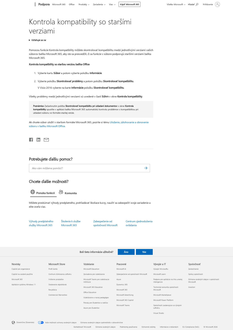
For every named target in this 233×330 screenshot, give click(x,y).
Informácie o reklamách (169, 327)
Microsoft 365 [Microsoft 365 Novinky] (17, 279)
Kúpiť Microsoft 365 (129, 4)
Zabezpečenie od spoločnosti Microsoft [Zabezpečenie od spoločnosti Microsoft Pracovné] (131, 274)
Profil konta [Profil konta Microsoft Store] (53, 269)
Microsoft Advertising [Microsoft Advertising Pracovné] (124, 295)
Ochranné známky (148, 327)
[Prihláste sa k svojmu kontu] (211, 4)
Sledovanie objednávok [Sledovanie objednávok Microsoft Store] (58, 284)
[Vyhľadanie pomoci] (193, 4)
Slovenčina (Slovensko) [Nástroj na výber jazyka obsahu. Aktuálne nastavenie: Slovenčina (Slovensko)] (25, 322)
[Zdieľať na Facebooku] (31, 139)
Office (71, 4)
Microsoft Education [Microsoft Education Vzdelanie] (91, 269)
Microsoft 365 (58, 4)
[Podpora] (43, 4)
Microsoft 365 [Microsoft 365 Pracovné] (121, 289)
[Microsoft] (23, 4)
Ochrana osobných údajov (105, 327)
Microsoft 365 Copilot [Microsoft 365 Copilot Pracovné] (124, 300)
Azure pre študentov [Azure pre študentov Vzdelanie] (91, 308)
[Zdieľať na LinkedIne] (37, 139)
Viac (111, 4)
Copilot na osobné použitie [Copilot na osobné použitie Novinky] (22, 274)
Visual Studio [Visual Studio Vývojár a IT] (158, 313)
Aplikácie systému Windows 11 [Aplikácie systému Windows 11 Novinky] (24, 284)
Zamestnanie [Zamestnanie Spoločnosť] (193, 269)
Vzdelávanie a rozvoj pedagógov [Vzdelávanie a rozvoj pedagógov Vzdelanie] (96, 297)
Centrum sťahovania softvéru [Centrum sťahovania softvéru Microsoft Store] (60, 274)
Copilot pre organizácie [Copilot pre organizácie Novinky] (21, 269)
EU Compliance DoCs (191, 327)
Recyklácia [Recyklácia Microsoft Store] (53, 289)
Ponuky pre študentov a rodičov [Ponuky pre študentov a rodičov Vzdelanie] (95, 302)
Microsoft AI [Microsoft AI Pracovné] (121, 269)
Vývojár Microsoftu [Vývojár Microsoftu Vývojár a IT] (160, 269)
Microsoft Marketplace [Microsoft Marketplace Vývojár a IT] (162, 295)
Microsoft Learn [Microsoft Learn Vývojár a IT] (159, 274)
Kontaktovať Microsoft (82, 327)
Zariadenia (98, 4)
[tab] (43, 192)
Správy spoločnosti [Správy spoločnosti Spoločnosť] (195, 274)
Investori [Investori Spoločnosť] (191, 287)
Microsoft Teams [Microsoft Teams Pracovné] (123, 305)
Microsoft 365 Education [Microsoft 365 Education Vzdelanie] (93, 287)
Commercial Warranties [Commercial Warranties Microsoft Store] (58, 295)
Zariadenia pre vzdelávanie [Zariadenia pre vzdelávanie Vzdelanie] (94, 274)
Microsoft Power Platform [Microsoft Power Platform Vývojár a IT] (163, 300)
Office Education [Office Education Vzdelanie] (89, 292)
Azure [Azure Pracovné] (118, 279)
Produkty (83, 4)
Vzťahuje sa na (38, 40)
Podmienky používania (128, 327)
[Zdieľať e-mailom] (45, 139)
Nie (144, 252)
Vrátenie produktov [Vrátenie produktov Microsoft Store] (56, 279)
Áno (126, 252)
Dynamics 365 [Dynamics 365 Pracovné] (122, 284)
